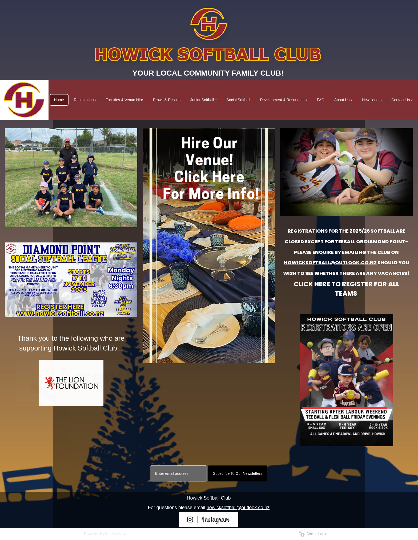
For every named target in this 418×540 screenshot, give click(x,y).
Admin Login (313, 534)
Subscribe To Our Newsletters (237, 473)
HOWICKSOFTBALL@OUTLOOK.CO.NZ (330, 262)
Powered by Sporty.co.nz (105, 534)
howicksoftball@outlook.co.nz (238, 507)
